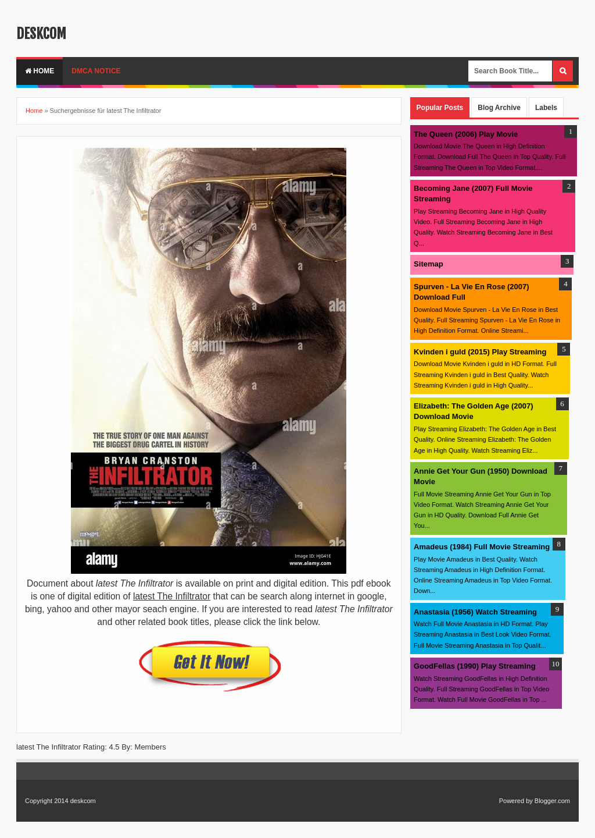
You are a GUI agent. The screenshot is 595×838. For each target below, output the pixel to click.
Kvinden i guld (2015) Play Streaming (480, 351)
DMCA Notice (95, 71)
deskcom (41, 33)
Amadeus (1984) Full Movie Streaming (482, 546)
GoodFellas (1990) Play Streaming (475, 666)
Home (39, 71)
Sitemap (428, 264)
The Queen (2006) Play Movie (466, 134)
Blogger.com (552, 800)
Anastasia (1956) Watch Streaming (475, 612)
